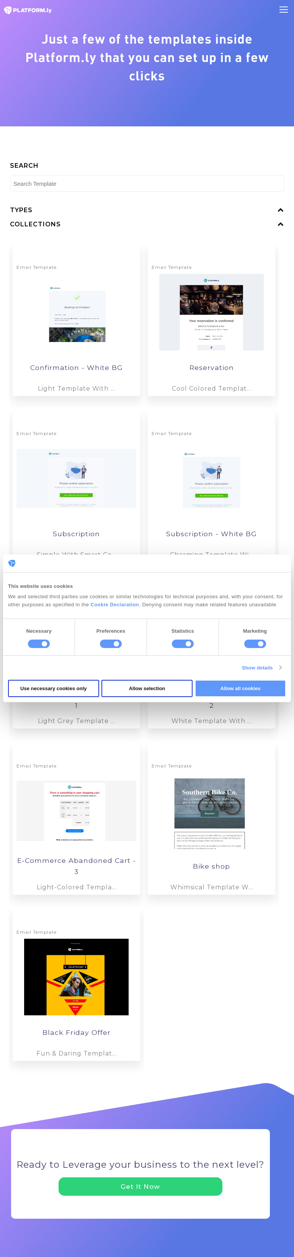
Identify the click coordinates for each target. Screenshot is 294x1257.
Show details (257, 668)
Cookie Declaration (115, 604)
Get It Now (140, 1186)
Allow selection (147, 688)
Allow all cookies (240, 688)
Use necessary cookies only (53, 688)
